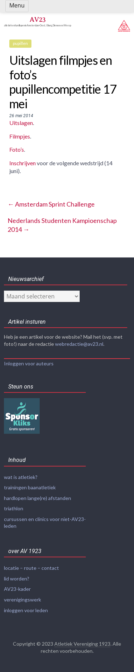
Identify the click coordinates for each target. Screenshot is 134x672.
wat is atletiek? (21, 477)
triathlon (13, 508)
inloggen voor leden (26, 610)
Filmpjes (19, 136)
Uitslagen (21, 122)
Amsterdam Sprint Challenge (51, 204)
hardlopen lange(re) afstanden (37, 498)
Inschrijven (22, 163)
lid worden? (16, 578)
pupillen (20, 43)
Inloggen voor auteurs (29, 363)
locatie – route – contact (31, 568)
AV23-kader (17, 589)
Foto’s (16, 149)
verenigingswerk (22, 600)
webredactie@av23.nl (79, 344)
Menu (17, 5)
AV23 (37, 19)
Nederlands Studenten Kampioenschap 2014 (62, 225)
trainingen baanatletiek (30, 487)
